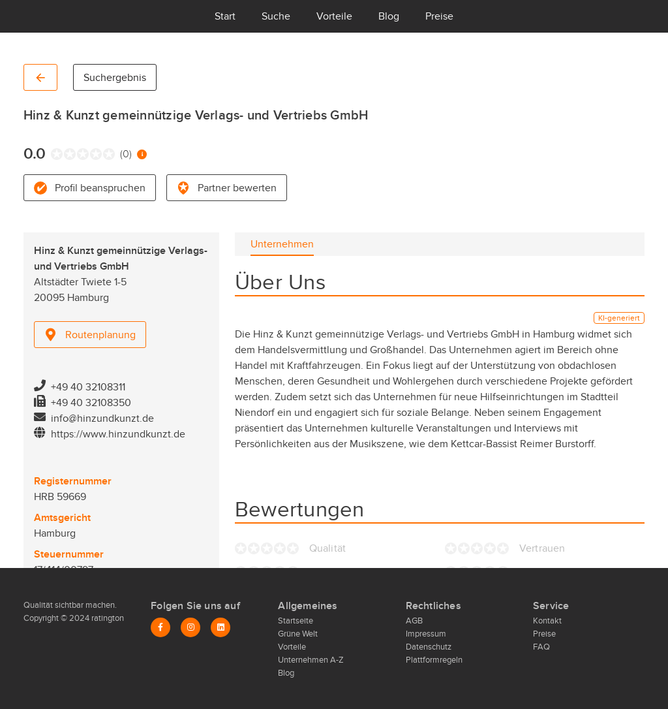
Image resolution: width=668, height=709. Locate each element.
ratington (106, 618)
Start (225, 16)
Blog (388, 16)
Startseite (295, 621)
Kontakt (547, 621)
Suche (276, 16)
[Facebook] (160, 627)
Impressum (426, 634)
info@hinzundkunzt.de (102, 418)
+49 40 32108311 (88, 387)
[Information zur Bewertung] (142, 154)
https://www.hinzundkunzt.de (118, 434)
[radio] (54, 154)
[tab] (282, 244)
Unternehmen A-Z (311, 660)
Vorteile (334, 16)
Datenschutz (428, 647)
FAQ (541, 647)
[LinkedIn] (220, 627)
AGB (414, 621)
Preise (439, 16)
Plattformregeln (434, 660)
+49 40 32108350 (91, 402)
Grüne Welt (298, 634)
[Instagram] (190, 627)
